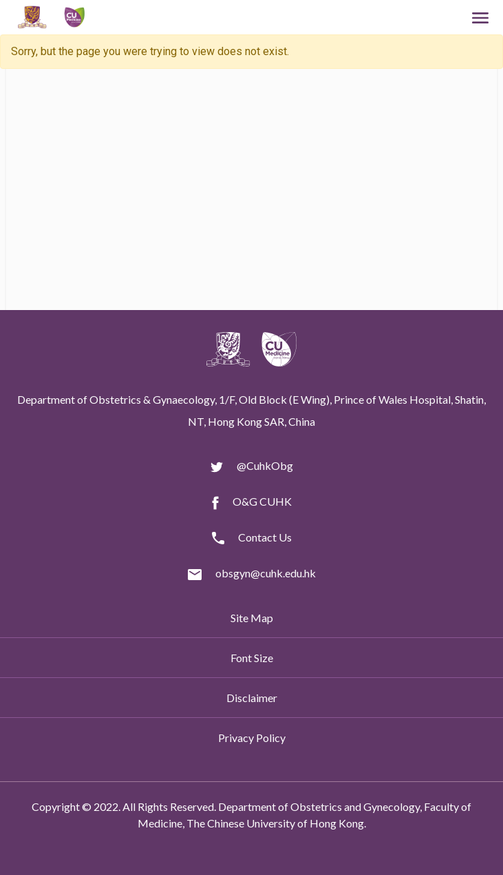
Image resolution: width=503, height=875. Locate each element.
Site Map (252, 617)
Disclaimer (251, 697)
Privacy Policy (252, 737)
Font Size (252, 657)
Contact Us (265, 537)
